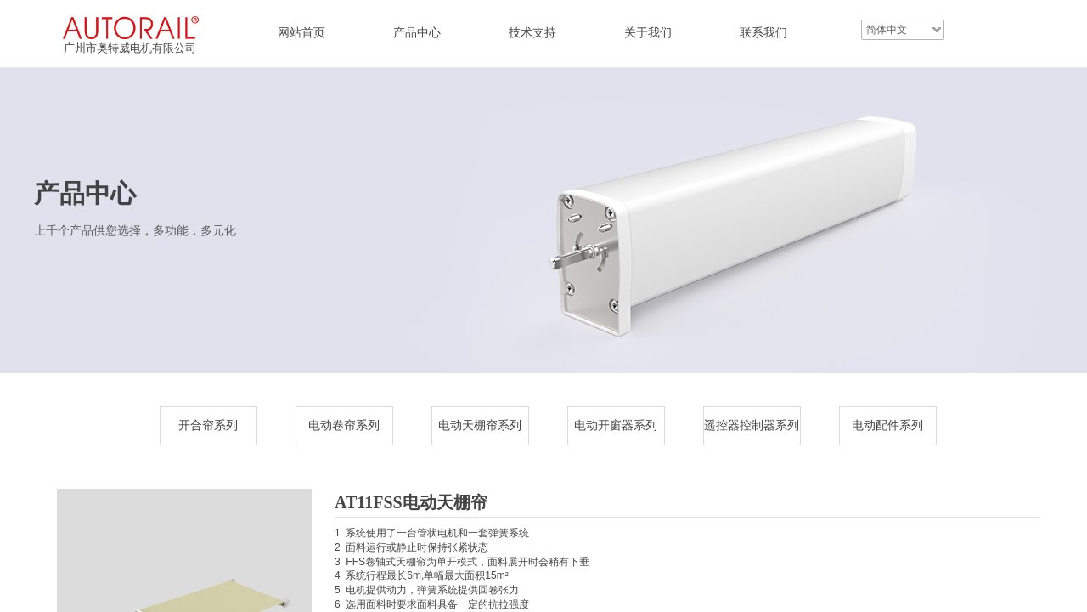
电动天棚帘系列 (479, 425)
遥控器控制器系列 (751, 425)
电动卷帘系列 (344, 425)
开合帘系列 (208, 425)
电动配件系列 (887, 425)
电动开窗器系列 (615, 425)
